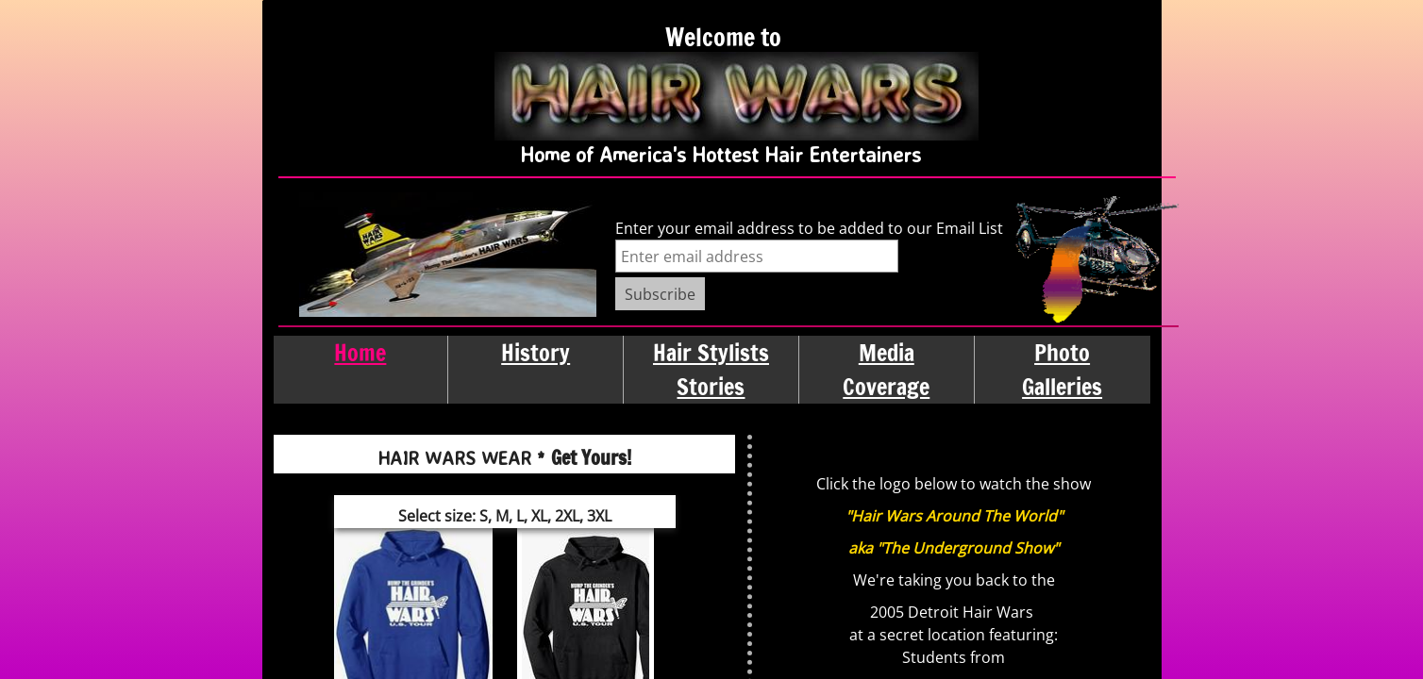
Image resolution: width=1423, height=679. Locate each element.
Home (360, 353)
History (535, 353)
